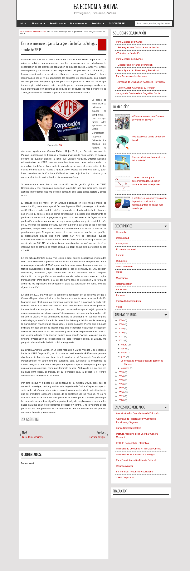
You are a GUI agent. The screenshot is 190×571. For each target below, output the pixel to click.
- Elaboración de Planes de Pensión (134, 64)
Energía (120, 255)
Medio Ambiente (124, 266)
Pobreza (120, 295)
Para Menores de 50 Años (129, 59)
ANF (61, 145)
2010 (122, 332)
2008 (122, 324)
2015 (122, 380)
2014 (122, 376)
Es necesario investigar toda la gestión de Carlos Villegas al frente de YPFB (60, 46)
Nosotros (37, 23)
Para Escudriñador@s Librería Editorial (136, 460)
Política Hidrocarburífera (128, 301)
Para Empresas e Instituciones (131, 76)
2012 (122, 340)
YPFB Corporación (125, 477)
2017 (122, 388)
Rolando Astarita (124, 466)
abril (123, 348)
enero (124, 344)
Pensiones (121, 289)
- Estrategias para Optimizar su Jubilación (137, 47)
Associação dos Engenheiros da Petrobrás (138, 413)
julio (123, 356)
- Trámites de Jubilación (128, 53)
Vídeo (119, 307)
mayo (124, 352)
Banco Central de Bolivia (128, 428)
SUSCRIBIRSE (117, 23)
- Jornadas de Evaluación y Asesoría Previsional (140, 82)
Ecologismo (122, 243)
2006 (122, 320)
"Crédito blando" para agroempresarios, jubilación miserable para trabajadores (146, 181)
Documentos (77, 23)
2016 (122, 384)
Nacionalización (124, 284)
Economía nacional (126, 249)
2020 (122, 400)
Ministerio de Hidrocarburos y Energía (135, 454)
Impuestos (121, 261)
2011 (122, 336)
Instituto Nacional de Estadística (132, 443)
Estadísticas (56, 23)
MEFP (119, 272)
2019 (122, 396)
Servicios (96, 23)
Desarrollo (121, 232)
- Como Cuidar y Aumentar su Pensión (135, 87)
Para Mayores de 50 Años (129, 42)
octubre (125, 368)
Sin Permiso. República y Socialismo (135, 471)
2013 (122, 372)
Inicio (23, 23)
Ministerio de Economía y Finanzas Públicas (138, 448)
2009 (122, 328)
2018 (122, 392)
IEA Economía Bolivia (95, 6)
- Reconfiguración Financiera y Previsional (137, 70)
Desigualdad (122, 238)
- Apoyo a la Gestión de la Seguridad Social (138, 93)
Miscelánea (122, 278)
